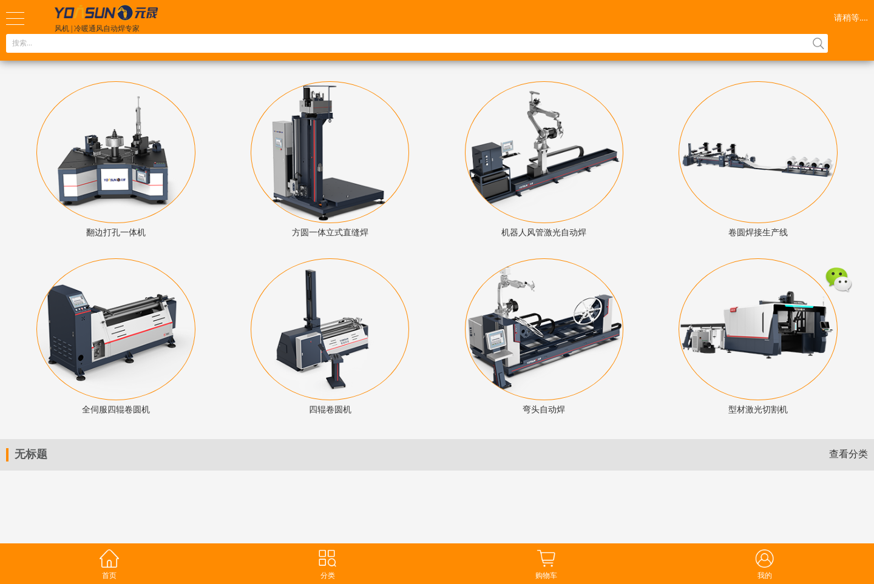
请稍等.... (851, 17)
